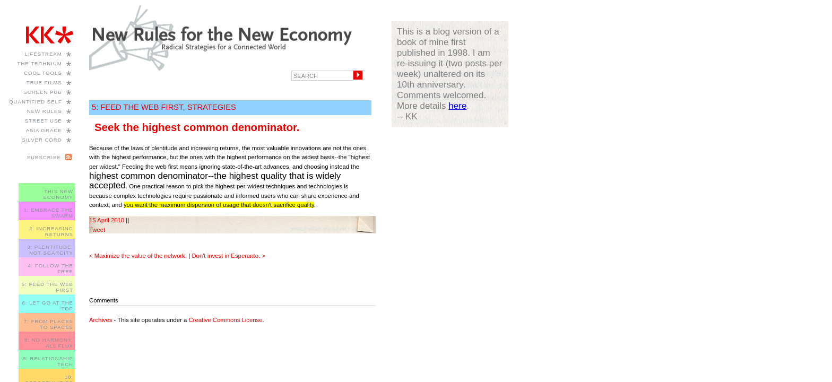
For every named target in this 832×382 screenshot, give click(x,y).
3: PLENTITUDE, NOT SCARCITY (50, 250)
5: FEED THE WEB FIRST (137, 107)
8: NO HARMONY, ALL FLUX (48, 343)
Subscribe (44, 157)
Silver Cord (42, 140)
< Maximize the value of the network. (138, 256)
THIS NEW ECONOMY (58, 194)
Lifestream (43, 54)
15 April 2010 (106, 220)
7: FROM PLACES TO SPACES (48, 324)
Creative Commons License (225, 320)
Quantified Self (35, 102)
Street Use (43, 121)
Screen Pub (42, 92)
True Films (44, 82)
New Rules (44, 111)
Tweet (97, 230)
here (457, 106)
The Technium (40, 63)
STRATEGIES (211, 107)
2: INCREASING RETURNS (51, 231)
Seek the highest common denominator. (196, 127)
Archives (100, 320)
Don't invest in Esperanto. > (228, 256)
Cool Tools (43, 73)
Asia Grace (44, 130)
